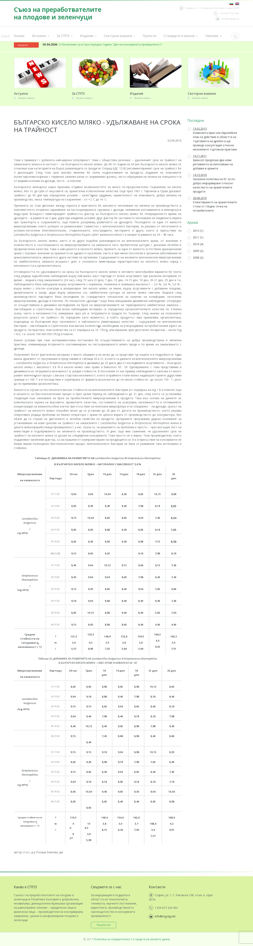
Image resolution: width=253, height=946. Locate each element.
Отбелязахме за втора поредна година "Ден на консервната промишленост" (103, 44)
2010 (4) (195, 244)
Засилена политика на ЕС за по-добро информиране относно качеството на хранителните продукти (211, 183)
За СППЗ (65, 36)
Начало (19, 36)
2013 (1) (195, 231)
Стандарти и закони (181, 36)
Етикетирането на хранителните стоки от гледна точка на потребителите (212, 204)
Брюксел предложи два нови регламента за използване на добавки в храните (210, 162)
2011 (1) (195, 237)
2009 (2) (195, 251)
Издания (88, 36)
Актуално (40, 36)
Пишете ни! (104, 925)
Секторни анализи (119, 36)
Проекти (149, 36)
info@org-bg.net (227, 19)
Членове (213, 36)
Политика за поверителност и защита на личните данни (132, 939)
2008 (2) (195, 258)
